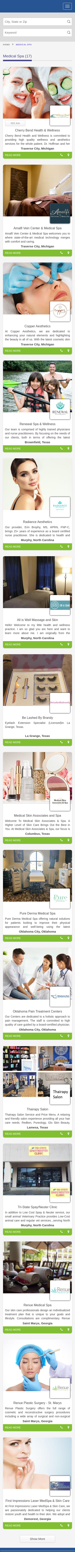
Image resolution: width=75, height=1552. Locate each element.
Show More (37, 1539)
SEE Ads (15, 123)
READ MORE (13, 155)
